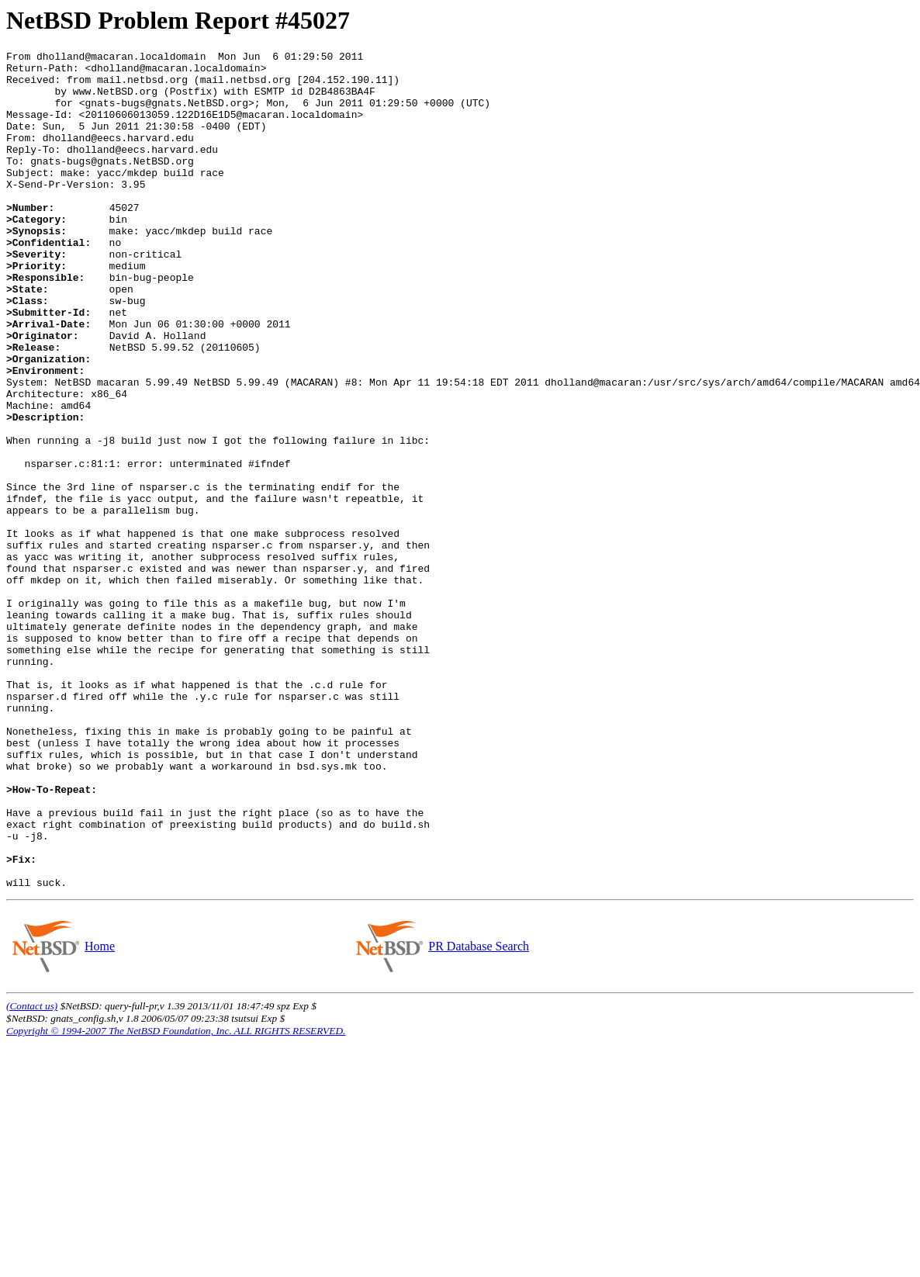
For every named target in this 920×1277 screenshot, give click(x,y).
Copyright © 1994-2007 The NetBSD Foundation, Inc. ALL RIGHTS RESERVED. (175, 1198)
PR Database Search (478, 1113)
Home (99, 1113)
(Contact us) (31, 1173)
